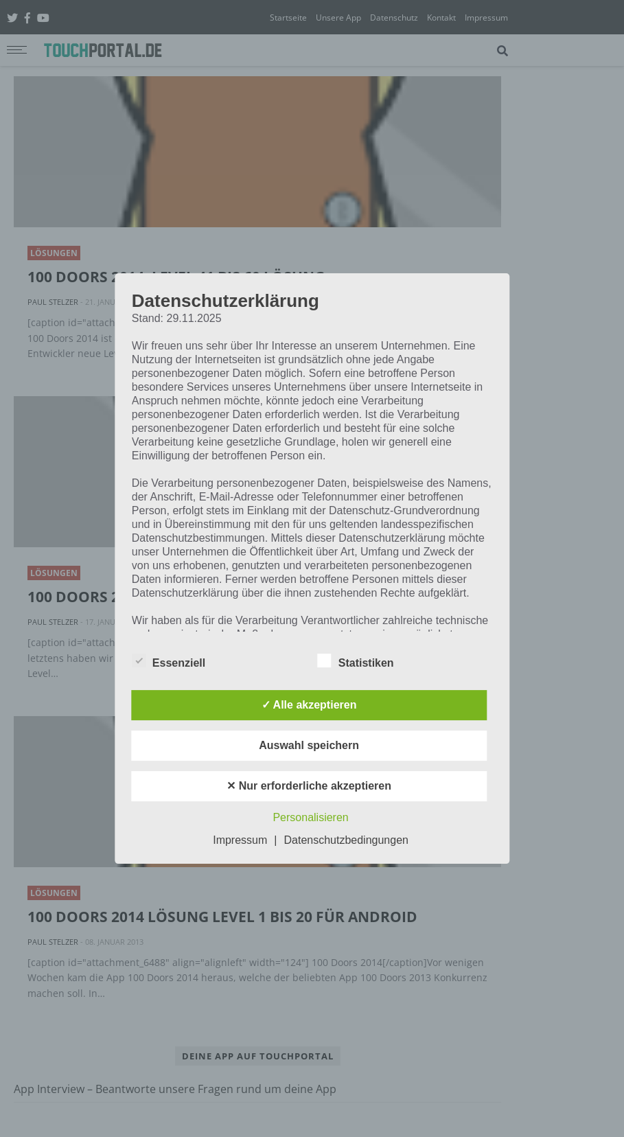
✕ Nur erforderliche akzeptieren (309, 786)
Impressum (240, 840)
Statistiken (356, 660)
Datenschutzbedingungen (346, 840)
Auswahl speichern (309, 745)
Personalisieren (310, 817)
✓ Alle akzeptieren (309, 705)
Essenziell (168, 660)
